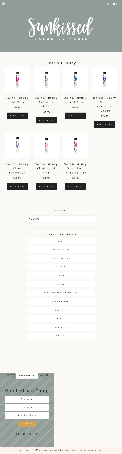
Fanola (61, 267)
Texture (61, 319)
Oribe (61, 284)
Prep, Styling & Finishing (61, 293)
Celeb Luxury (61, 250)
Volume (61, 336)
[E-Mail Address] (27, 415)
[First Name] (27, 399)
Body (61, 241)
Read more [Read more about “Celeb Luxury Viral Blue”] (75, 115)
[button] (3, 3)
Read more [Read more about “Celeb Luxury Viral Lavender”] (17, 186)
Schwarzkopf (61, 301)
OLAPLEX (61, 276)
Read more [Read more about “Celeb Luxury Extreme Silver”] (46, 120)
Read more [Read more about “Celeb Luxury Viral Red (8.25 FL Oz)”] (75, 186)
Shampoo (61, 310)
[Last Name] (27, 407)
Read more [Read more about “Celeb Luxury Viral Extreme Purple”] (104, 124)
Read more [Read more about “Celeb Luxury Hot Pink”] (17, 115)
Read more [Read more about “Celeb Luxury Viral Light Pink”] (46, 186)
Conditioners (61, 258)
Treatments (61, 327)
